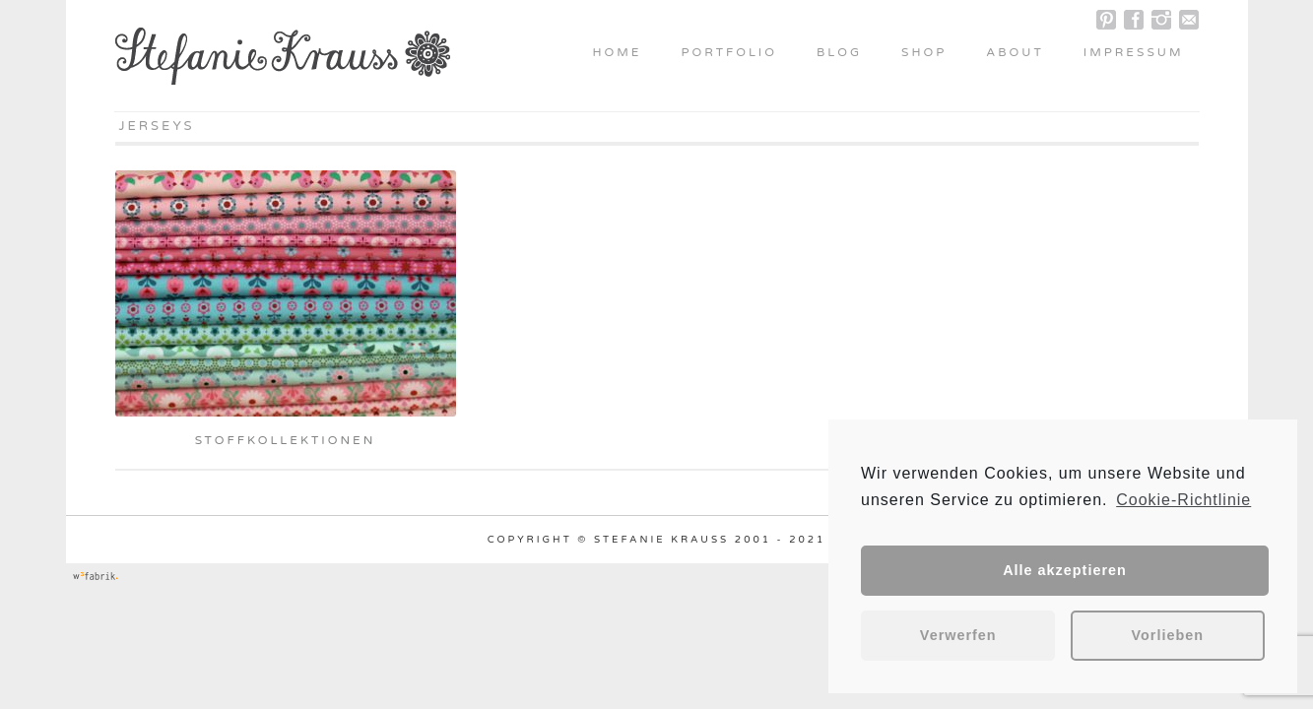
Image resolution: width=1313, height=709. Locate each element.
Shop (924, 52)
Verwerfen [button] (958, 635)
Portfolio (729, 52)
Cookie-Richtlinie (1183, 499)
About (1014, 52)
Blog (839, 52)
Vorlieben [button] (1168, 635)
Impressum (1133, 52)
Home (616, 52)
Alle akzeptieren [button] (1065, 570)
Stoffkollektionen (285, 440)
